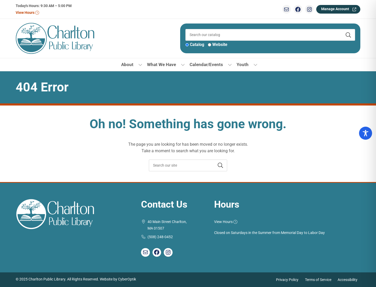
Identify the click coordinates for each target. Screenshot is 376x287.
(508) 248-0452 (160, 237)
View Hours (27, 12)
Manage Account (335, 9)
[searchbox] (188, 165)
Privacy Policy (287, 279)
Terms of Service (318, 279)
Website (219, 44)
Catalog (197, 44)
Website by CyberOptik (118, 279)
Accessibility (347, 279)
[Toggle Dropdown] (140, 64)
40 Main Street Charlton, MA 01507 (167, 225)
